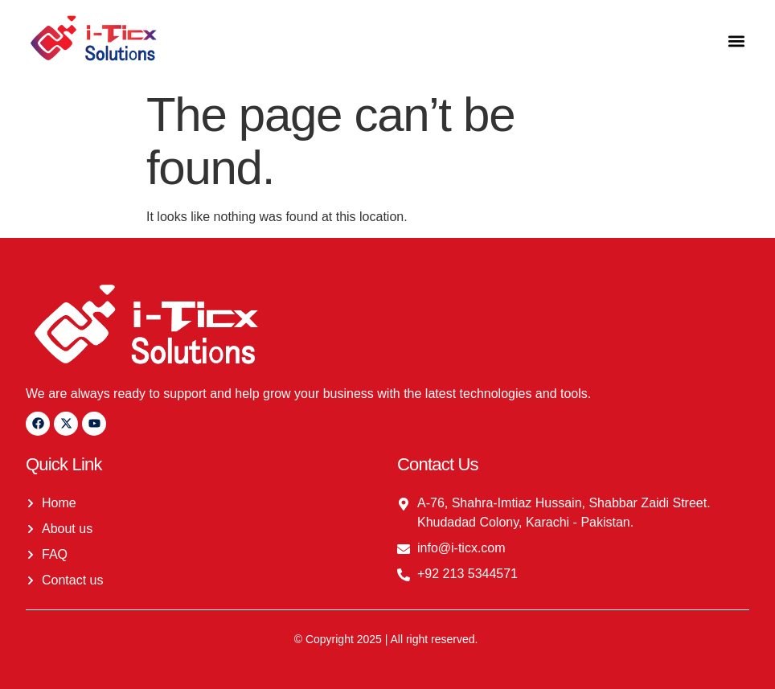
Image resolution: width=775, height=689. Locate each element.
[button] (736, 40)
